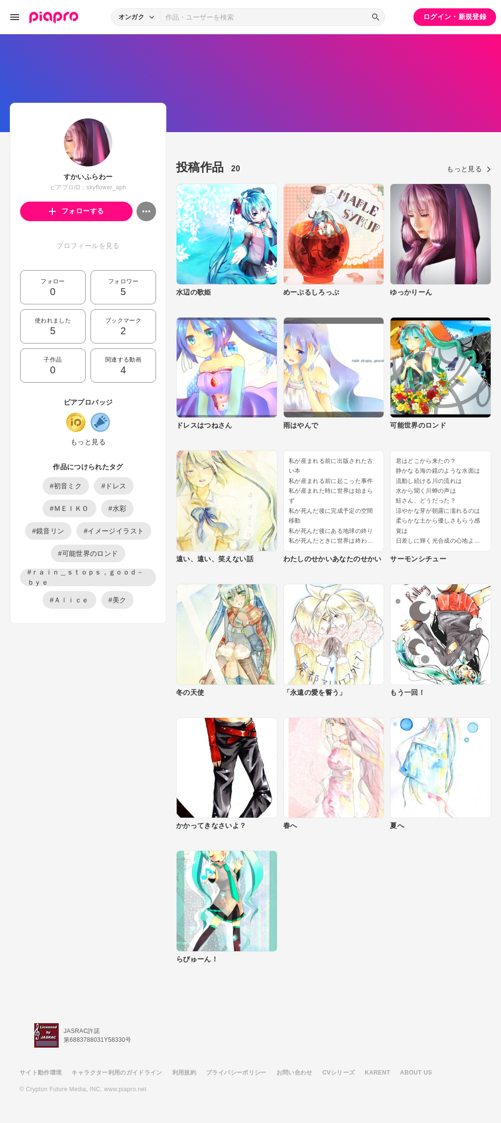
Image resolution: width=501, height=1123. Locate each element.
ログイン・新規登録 (454, 17)
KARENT (377, 1072)
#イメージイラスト (114, 531)
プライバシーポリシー (236, 1072)
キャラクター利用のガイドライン (116, 1072)
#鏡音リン (48, 531)
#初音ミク (66, 486)
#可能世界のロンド (88, 553)
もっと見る (88, 442)
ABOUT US (416, 1072)
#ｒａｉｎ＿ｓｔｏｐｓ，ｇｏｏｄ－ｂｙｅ (85, 577)
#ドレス (113, 486)
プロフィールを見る (87, 246)
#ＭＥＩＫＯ (69, 508)
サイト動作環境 (41, 1072)
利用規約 (184, 1072)
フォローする (76, 211)
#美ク (118, 600)
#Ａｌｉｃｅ (69, 600)
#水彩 (118, 508)
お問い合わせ (294, 1072)
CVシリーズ (338, 1072)
